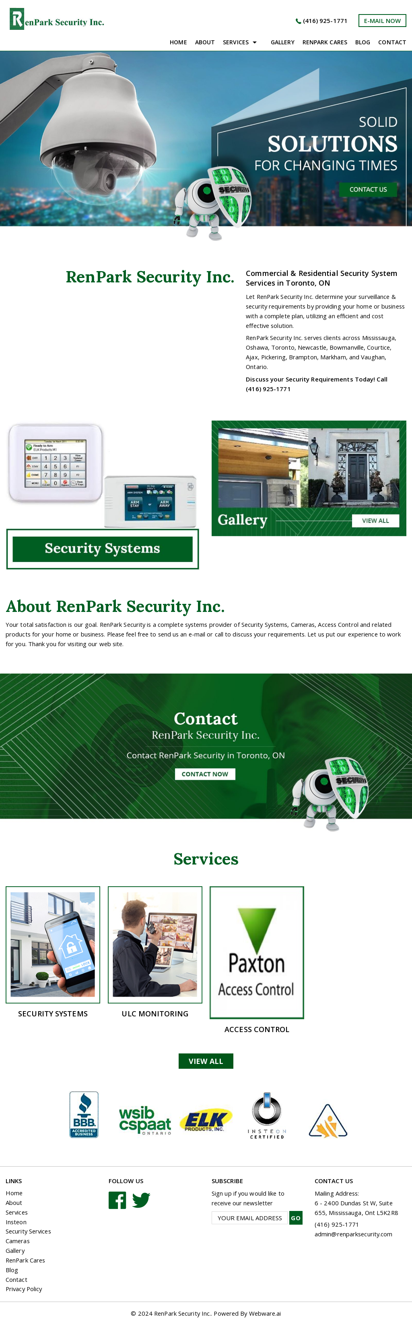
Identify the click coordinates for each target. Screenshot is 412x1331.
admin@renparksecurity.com (354, 1234)
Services (236, 42)
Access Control (257, 1029)
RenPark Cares (26, 1261)
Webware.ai (266, 1314)
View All (206, 1061)
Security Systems (53, 1013)
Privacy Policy (25, 1290)
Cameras (18, 1242)
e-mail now (382, 21)
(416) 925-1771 (325, 21)
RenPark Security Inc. (181, 1314)
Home (178, 42)
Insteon (16, 1222)
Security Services (30, 1232)
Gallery (283, 42)
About (205, 42)
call (226, 634)
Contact (392, 42)
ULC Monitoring (155, 1013)
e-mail (204, 634)
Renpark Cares (325, 42)
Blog (362, 42)
